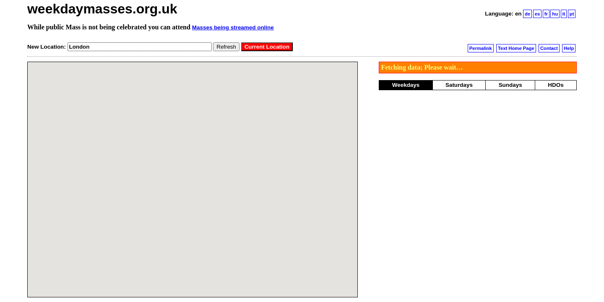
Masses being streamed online (233, 27)
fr (546, 13)
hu (555, 13)
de (527, 13)
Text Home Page (516, 48)
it (563, 13)
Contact (549, 48)
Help (569, 48)
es (537, 13)
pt (572, 13)
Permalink (480, 48)
